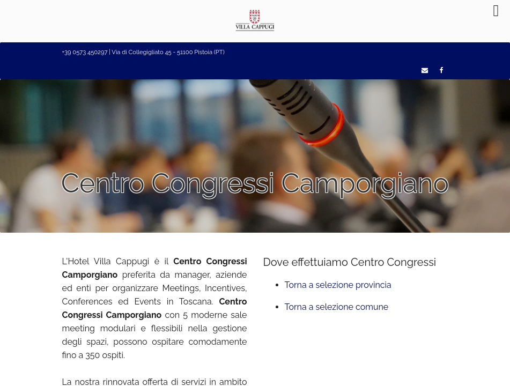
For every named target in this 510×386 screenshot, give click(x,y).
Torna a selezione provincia (338, 285)
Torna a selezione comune (337, 307)
